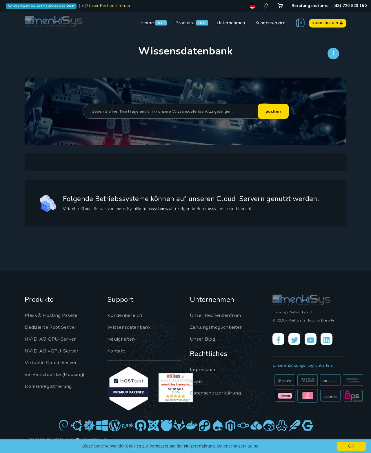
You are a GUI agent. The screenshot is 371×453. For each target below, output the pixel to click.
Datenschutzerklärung (216, 392)
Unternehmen (231, 23)
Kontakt (116, 350)
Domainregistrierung (50, 386)
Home (147, 23)
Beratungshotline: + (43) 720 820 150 (329, 5)
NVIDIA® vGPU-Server (53, 350)
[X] (297, 340)
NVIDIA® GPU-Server (52, 338)
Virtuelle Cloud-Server (53, 362)
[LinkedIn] (334, 340)
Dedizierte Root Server (53, 327)
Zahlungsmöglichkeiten (218, 327)
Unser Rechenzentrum (108, 5)
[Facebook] (279, 340)
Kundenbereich (125, 315)
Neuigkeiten (122, 338)
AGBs (196, 381)
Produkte (185, 23)
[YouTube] (316, 340)
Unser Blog (204, 338)
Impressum (203, 369)
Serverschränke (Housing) (56, 374)
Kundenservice (270, 23)
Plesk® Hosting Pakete (53, 315)
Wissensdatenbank (130, 327)
